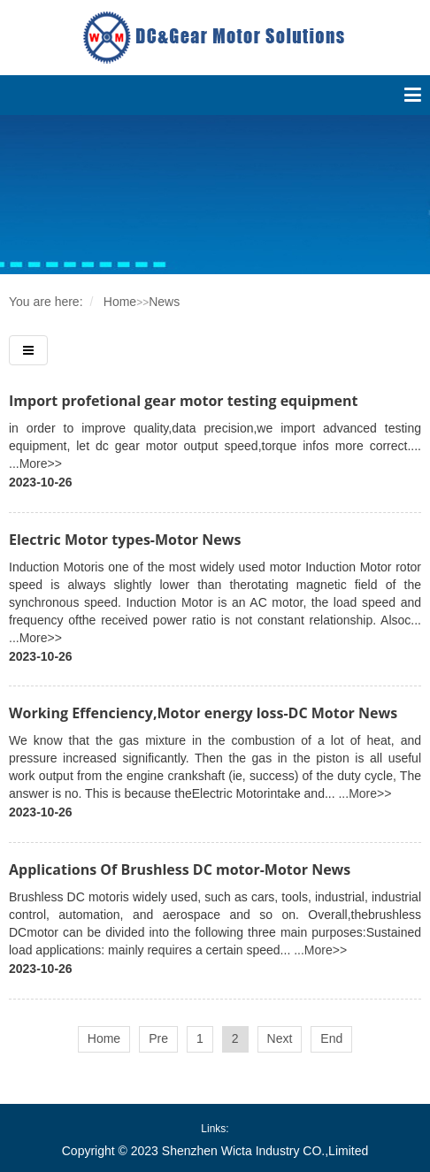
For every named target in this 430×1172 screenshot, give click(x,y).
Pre (158, 1038)
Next (280, 1038)
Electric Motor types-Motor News (125, 539)
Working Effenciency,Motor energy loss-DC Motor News (203, 713)
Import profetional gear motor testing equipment (183, 400)
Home (120, 302)
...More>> (35, 463)
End (331, 1038)
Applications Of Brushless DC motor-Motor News (179, 869)
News (164, 302)
